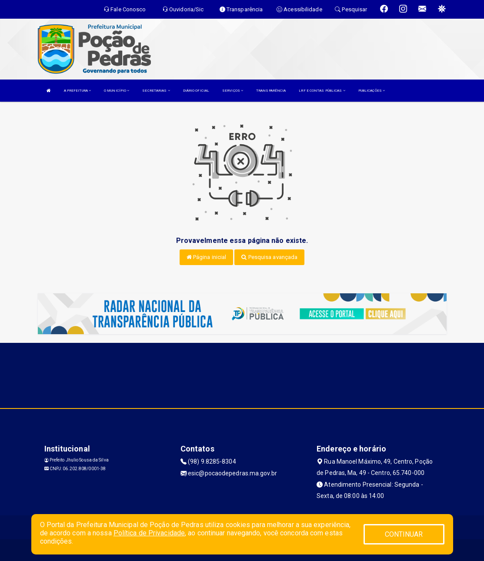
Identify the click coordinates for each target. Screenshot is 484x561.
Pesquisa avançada (269, 257)
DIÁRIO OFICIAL (196, 91)
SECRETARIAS (156, 91)
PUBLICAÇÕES (371, 91)
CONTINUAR (404, 534)
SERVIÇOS (232, 91)
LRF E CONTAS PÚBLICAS (322, 91)
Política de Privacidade (149, 533)
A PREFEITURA (77, 91)
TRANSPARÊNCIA (271, 91)
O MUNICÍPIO (116, 91)
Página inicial (207, 257)
